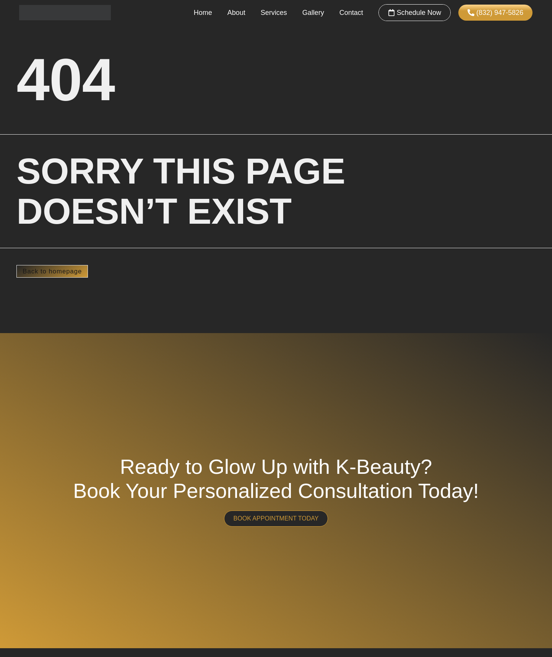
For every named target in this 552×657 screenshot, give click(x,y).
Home (203, 12)
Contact (351, 12)
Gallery (313, 12)
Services (274, 12)
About (236, 12)
